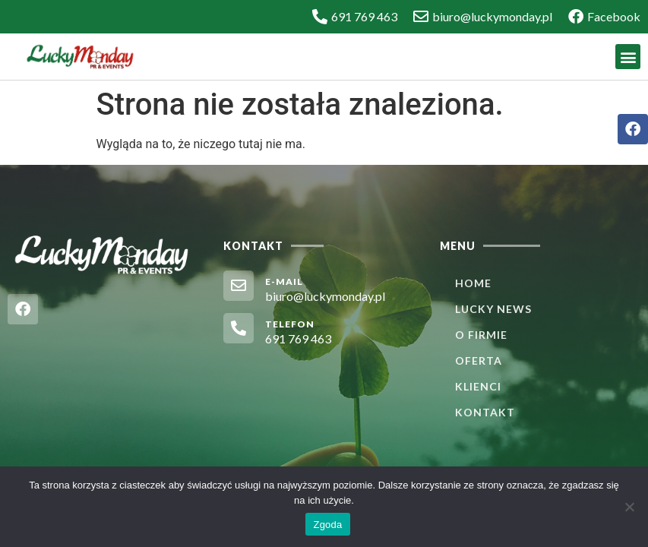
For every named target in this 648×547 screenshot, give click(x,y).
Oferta (478, 360)
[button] (627, 56)
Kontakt (485, 412)
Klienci (478, 386)
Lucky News (493, 308)
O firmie (481, 334)
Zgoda (327, 524)
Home (473, 283)
